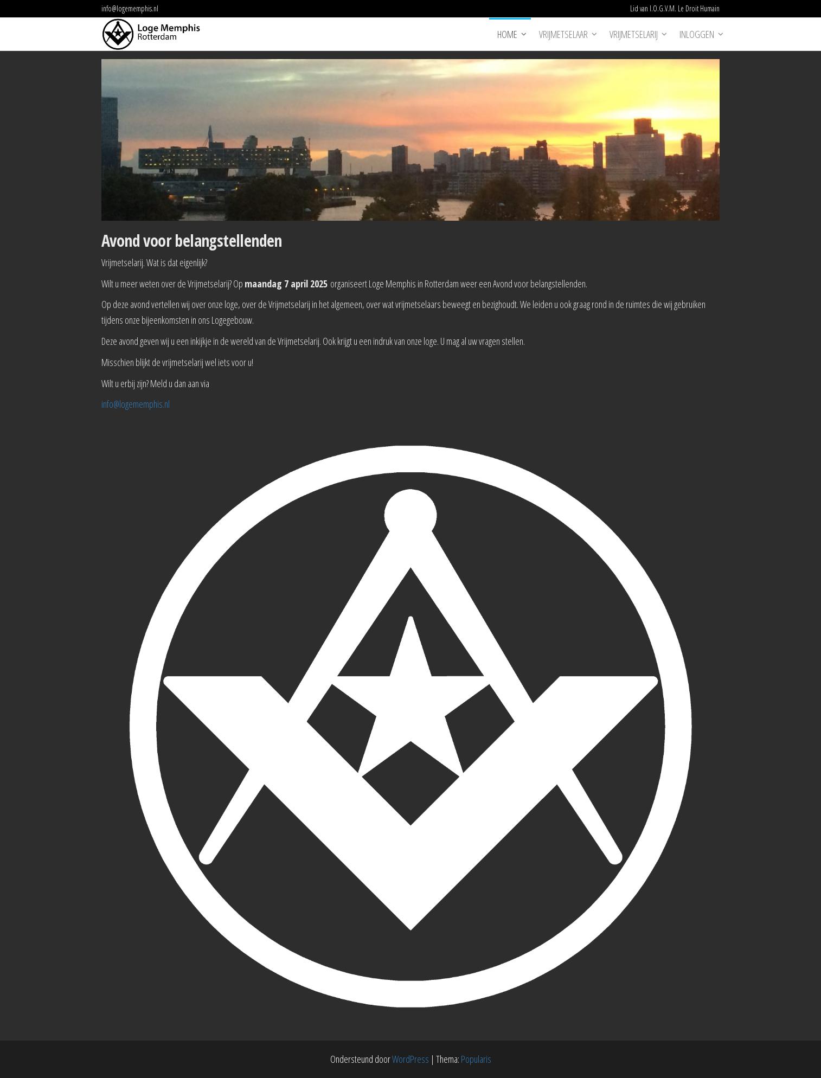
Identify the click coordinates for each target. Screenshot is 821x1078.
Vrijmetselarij (634, 34)
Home (507, 34)
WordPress (410, 1059)
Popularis (476, 1059)
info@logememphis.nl (135, 403)
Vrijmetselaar (563, 34)
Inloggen (696, 34)
